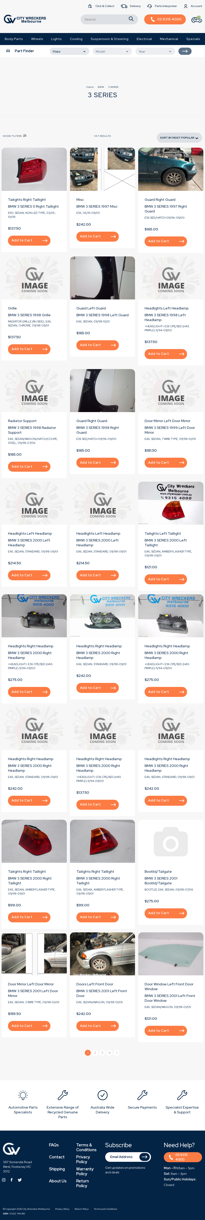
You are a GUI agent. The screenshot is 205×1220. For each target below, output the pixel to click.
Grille (12, 308)
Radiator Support (22, 420)
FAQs (54, 1145)
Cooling (76, 39)
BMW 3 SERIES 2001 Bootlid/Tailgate (161, 880)
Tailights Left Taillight (163, 533)
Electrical (144, 39)
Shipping (57, 1169)
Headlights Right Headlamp (30, 646)
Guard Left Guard (91, 308)
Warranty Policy (85, 1171)
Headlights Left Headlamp (167, 308)
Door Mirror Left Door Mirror (167, 420)
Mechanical (169, 39)
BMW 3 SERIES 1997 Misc (97, 206)
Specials (193, 39)
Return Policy (82, 1183)
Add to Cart (30, 240)
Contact (57, 1157)
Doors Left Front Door (94, 984)
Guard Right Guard (160, 199)
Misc (80, 199)
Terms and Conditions (105, 1209)
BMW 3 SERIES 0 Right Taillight (33, 206)
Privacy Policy (83, 1159)
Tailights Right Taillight (27, 199)
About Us (58, 1181)
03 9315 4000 (178, 1157)
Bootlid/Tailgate (158, 871)
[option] (23, 1103)
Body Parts (14, 39)
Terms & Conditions (86, 1147)
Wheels (37, 39)
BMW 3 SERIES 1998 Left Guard (102, 315)
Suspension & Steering (110, 39)
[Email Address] (128, 1157)
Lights (56, 39)
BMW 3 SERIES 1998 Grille (29, 315)
